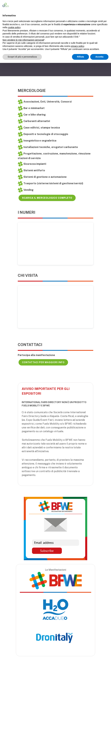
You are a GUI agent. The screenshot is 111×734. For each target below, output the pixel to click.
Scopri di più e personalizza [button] (22, 56)
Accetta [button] (99, 56)
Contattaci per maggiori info (43, 362)
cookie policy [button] (14, 27)
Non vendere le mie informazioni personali (23, 40)
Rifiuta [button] (80, 56)
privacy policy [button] (77, 46)
